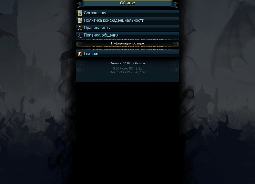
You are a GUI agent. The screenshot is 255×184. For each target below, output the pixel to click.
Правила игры (94, 27)
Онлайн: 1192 (120, 63)
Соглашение (93, 13)
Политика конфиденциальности (111, 20)
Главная (88, 53)
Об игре (139, 63)
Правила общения (98, 35)
